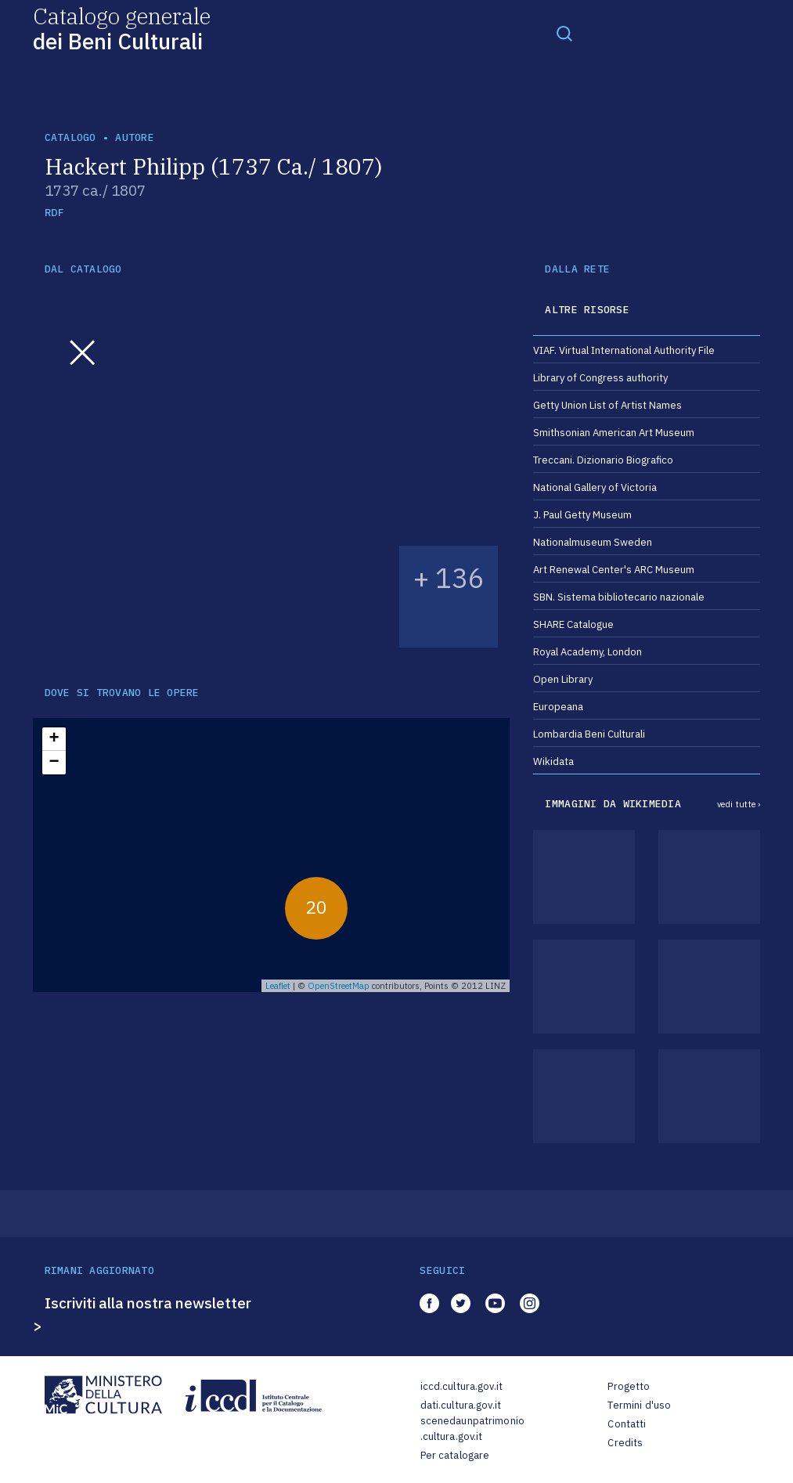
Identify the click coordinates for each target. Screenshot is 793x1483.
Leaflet (277, 985)
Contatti (626, 1424)
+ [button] (54, 739)
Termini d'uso (639, 1405)
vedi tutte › (739, 804)
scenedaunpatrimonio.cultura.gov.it (472, 1428)
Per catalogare (455, 1455)
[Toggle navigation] (564, 32)
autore (134, 137)
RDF (54, 212)
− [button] (54, 762)
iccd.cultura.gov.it (461, 1386)
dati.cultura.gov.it (460, 1405)
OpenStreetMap (338, 985)
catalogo (70, 137)
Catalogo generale (122, 28)
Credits (625, 1442)
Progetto (628, 1386)
